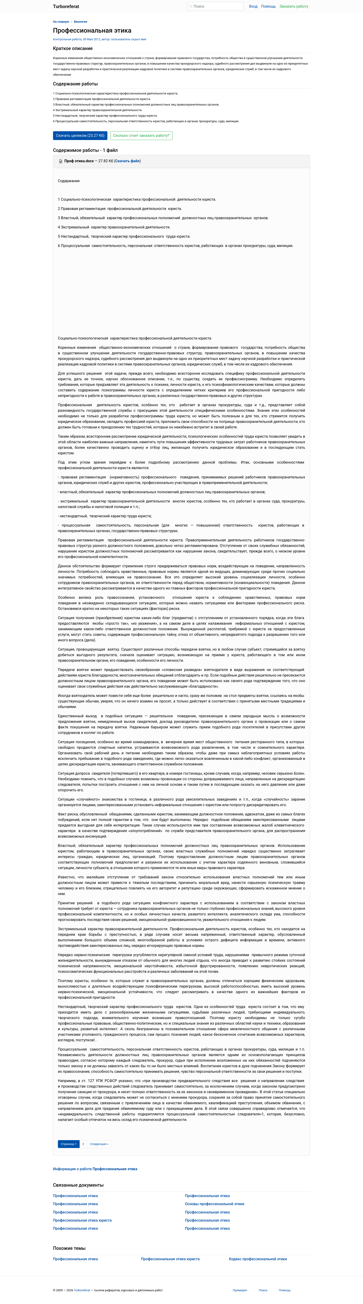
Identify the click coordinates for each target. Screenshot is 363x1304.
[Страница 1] (69, 1144)
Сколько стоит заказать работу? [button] (141, 135)
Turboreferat (82, 1290)
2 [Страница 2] (83, 1144)
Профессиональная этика (75, 1196)
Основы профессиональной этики (214, 1204)
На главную (61, 21)
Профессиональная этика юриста (82, 1220)
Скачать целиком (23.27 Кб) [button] (80, 135)
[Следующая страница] (99, 1144)
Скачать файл (127, 161)
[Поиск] (215, 6)
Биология (80, 21)
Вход (253, 6)
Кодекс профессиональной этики (258, 1259)
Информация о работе (95, 1169)
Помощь (268, 6)
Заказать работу (294, 6)
